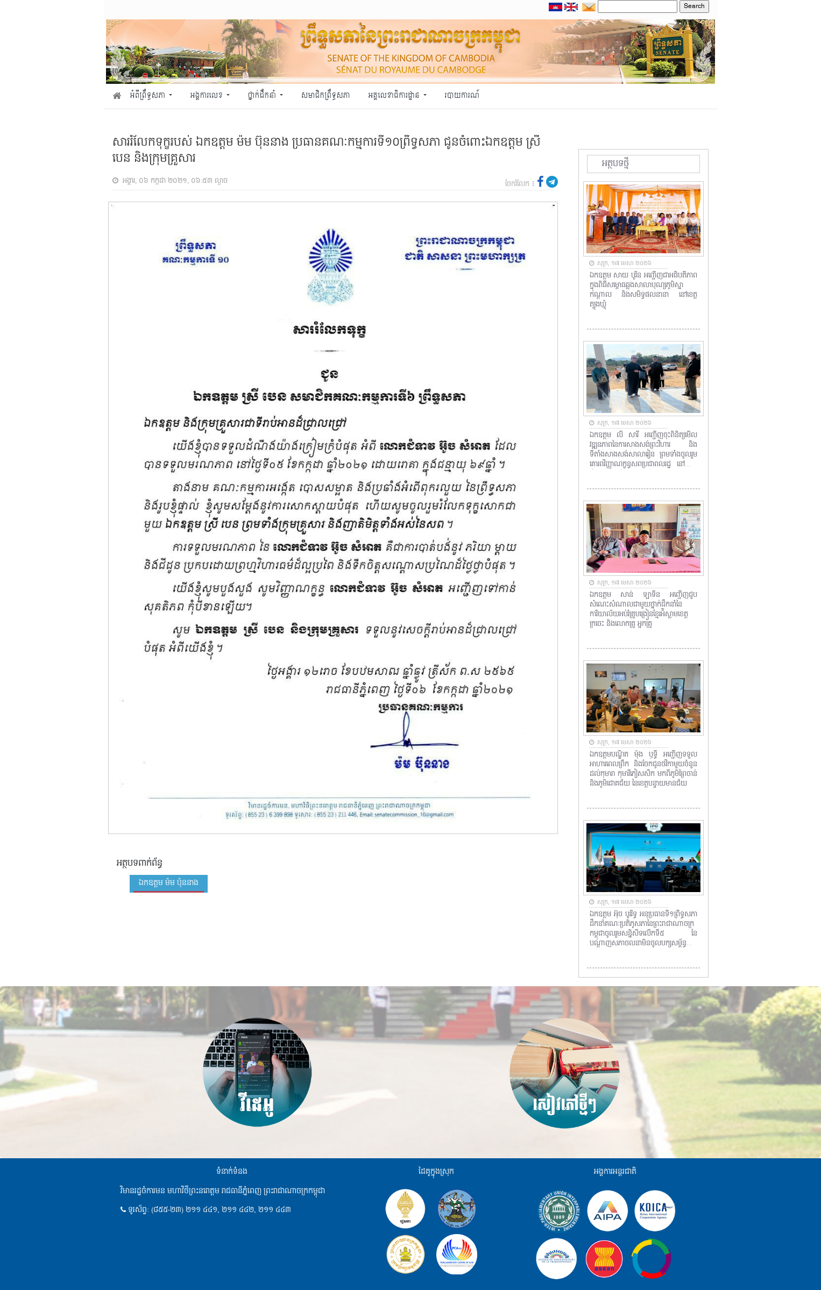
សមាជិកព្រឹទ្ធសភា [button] (325, 96)
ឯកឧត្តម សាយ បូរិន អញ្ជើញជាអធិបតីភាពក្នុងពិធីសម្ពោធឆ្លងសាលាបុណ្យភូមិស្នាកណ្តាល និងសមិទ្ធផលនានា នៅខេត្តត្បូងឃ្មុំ (643, 290)
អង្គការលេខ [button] (207, 96)
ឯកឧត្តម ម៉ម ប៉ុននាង (169, 882)
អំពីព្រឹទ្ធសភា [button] (148, 96)
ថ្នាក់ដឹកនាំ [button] (263, 96)
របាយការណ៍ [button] (462, 96)
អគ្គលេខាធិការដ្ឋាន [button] (394, 96)
